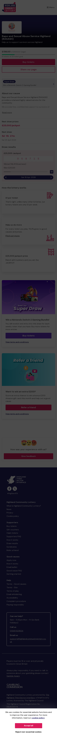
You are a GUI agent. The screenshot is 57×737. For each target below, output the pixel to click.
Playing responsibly (15, 604)
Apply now (11, 560)
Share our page (29, 69)
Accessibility (12, 597)
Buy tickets (28, 62)
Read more (7, 112)
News (9, 509)
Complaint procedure (16, 601)
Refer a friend (28, 407)
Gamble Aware (13, 676)
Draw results (12, 543)
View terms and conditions (17, 342)
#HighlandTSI (12, 493)
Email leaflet (12, 567)
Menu (51, 7)
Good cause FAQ (14, 570)
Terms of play (13, 591)
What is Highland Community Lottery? (24, 506)
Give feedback (28, 456)
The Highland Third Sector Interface (28, 696)
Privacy (10, 512)
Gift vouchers (13, 529)
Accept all (28, 725)
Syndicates (12, 547)
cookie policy (38, 718)
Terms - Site (12, 587)
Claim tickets (12, 533)
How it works (12, 540)
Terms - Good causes (16, 584)
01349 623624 (16, 631)
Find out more (13, 236)
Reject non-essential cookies (28, 732)
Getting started (14, 574)
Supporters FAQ (14, 536)
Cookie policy (13, 516)
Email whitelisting (14, 594)
